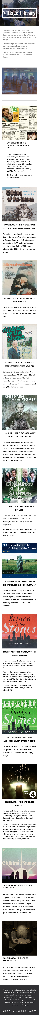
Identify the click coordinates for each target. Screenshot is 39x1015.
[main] (19, 13)
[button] (2, 3)
